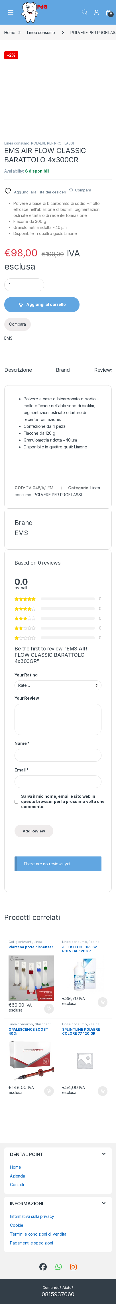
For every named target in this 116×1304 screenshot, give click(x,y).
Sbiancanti (43, 1024)
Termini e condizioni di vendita (38, 1234)
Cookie (16, 1225)
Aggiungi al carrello (46, 304)
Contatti (17, 1184)
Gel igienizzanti (20, 942)
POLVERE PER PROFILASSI (52, 143)
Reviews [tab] (104, 370)
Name (22, 743)
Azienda (17, 1176)
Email (22, 769)
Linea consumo (41, 32)
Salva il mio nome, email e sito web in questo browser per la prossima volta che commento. (62, 801)
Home (9, 32)
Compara (83, 190)
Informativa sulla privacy (32, 1216)
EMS (8, 338)
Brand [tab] (63, 370)
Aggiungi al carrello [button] (49, 1009)
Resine (93, 942)
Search (85, 12)
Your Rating (26, 674)
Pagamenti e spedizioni (31, 1242)
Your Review (27, 698)
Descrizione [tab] (18, 370)
